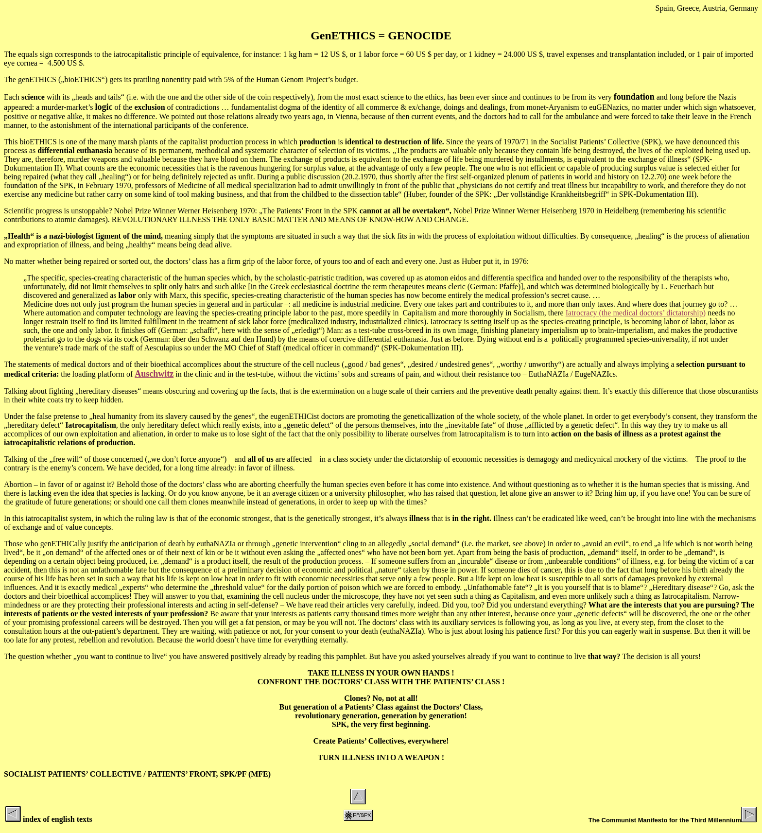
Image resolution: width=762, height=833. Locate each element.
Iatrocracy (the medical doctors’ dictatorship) (636, 313)
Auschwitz (154, 374)
